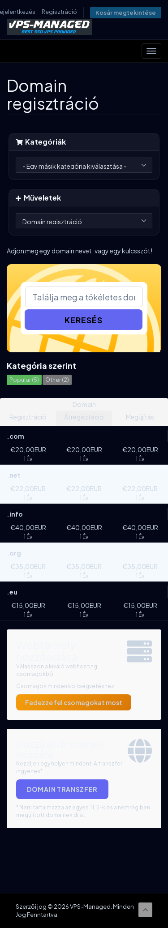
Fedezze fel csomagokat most (73, 702)
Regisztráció (59, 11)
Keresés (83, 320)
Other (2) (57, 379)
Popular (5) (24, 379)
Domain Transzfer (62, 789)
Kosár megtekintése (125, 12)
